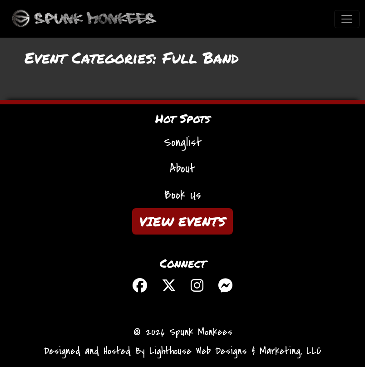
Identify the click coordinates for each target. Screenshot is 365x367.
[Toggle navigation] (347, 19)
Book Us (182, 195)
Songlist (183, 142)
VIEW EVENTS (182, 221)
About (182, 168)
